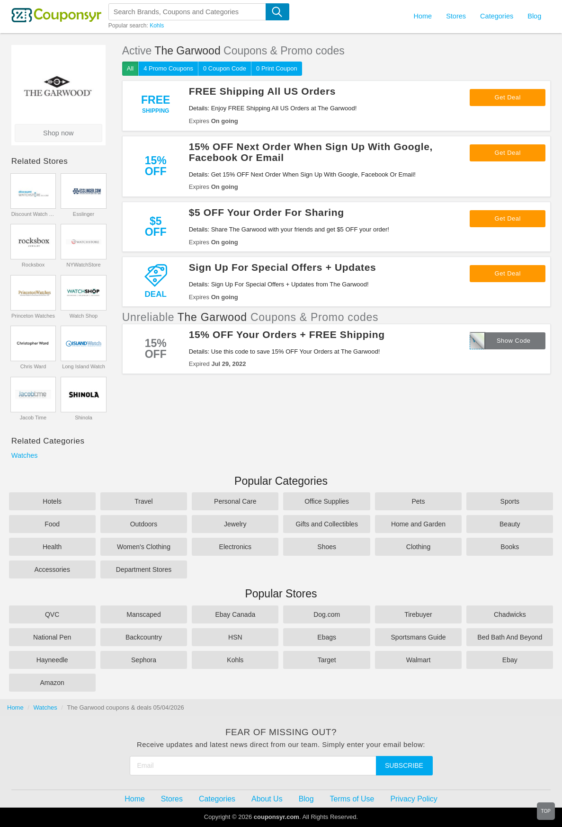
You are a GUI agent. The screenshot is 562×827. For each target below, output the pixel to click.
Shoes (326, 547)
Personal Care (235, 501)
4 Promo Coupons (168, 68)
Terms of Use (352, 799)
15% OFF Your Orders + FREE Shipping (287, 334)
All (130, 68)
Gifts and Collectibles (326, 524)
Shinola (83, 417)
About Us (267, 799)
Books (509, 547)
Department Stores (144, 569)
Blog (534, 16)
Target (327, 660)
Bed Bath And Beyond (509, 637)
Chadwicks (510, 614)
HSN (235, 637)
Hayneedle (52, 660)
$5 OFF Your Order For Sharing (266, 212)
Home (15, 707)
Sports (509, 501)
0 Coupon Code (224, 68)
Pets (418, 501)
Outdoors (144, 524)
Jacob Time (33, 417)
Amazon (52, 682)
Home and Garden (418, 524)
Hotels (52, 501)
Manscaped (143, 614)
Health (52, 547)
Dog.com (326, 614)
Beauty (510, 524)
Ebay (509, 660)
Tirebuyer (418, 614)
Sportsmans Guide (418, 637)
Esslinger (83, 214)
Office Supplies (326, 501)
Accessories (52, 569)
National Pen (52, 637)
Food (52, 524)
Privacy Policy (413, 799)
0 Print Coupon (276, 68)
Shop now (58, 133)
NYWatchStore (83, 264)
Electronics (235, 547)
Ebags (326, 637)
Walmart (418, 660)
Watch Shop (84, 316)
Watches (24, 455)
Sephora (143, 660)
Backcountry (143, 637)
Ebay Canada (235, 614)
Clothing (418, 547)
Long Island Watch (83, 366)
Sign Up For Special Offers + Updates (282, 267)
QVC (52, 614)
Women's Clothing (143, 547)
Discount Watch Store (33, 214)
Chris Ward (33, 366)
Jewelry (235, 524)
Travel (143, 501)
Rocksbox (33, 264)
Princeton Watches (33, 316)
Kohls (157, 25)
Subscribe (404, 765)
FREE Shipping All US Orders (262, 91)
